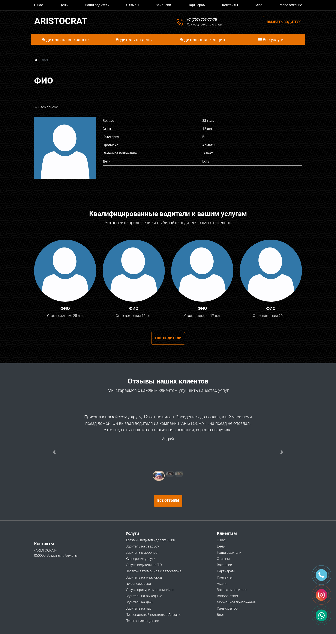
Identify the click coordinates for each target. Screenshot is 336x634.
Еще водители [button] (168, 338)
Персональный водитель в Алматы (153, 615)
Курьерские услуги (140, 559)
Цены (64, 5)
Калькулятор (227, 608)
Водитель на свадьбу (142, 546)
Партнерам (197, 5)
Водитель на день (139, 602)
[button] (54, 452)
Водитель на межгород (144, 577)
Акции (221, 584)
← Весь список (46, 107)
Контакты (230, 5)
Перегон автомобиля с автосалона (154, 571)
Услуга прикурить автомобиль (150, 590)
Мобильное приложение (236, 602)
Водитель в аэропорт (142, 552)
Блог (258, 5)
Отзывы (132, 5)
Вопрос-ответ (227, 596)
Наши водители (97, 5)
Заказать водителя (232, 590)
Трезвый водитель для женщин (150, 540)
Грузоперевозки (138, 584)
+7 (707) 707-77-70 (202, 20)
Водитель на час (139, 608)
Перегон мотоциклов (142, 621)
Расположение (290, 5)
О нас (38, 5)
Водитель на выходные (144, 596)
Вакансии (163, 5)
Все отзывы (168, 500)
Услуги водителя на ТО (144, 565)
